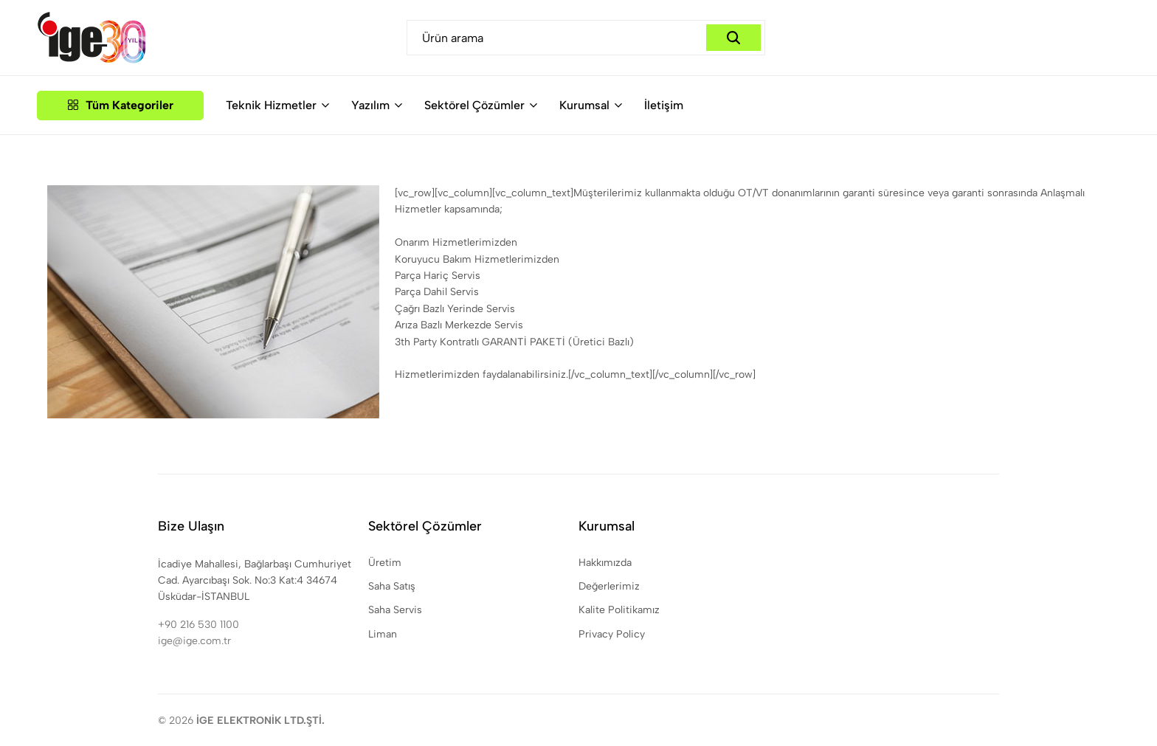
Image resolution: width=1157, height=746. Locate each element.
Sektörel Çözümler (474, 105)
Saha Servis (395, 610)
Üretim (384, 562)
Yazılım (370, 105)
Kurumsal (584, 105)
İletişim (663, 105)
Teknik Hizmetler (271, 105)
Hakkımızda (605, 562)
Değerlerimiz (609, 586)
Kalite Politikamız (619, 610)
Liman (382, 634)
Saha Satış (391, 586)
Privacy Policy (611, 634)
